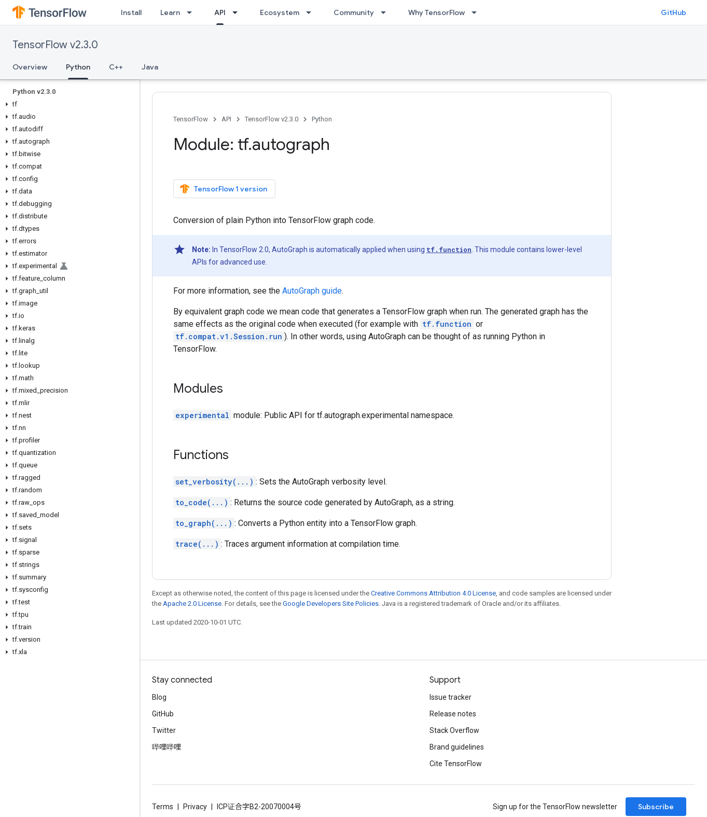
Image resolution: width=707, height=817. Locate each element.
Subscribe (656, 806)
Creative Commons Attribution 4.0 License (433, 593)
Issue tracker (450, 697)
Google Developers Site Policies (331, 603)
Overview (29, 67)
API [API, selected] (220, 12)
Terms (162, 806)
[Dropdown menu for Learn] (192, 12)
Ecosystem (279, 12)
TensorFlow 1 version (223, 189)
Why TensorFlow (436, 12)
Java (150, 67)
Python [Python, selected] (78, 67)
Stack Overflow (454, 730)
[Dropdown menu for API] (238, 12)
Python (322, 119)
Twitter (164, 730)
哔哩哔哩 (166, 747)
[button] (67, 104)
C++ (116, 67)
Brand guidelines (456, 747)
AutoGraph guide (312, 291)
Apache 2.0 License (192, 603)
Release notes (452, 714)
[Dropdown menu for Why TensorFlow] (477, 12)
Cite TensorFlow (455, 763)
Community (354, 12)
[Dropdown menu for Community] (386, 12)
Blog (159, 697)
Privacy (195, 806)
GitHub (673, 12)
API (226, 119)
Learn (170, 12)
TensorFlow (190, 119)
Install (131, 12)
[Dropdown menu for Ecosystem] (311, 12)
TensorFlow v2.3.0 (55, 44)
